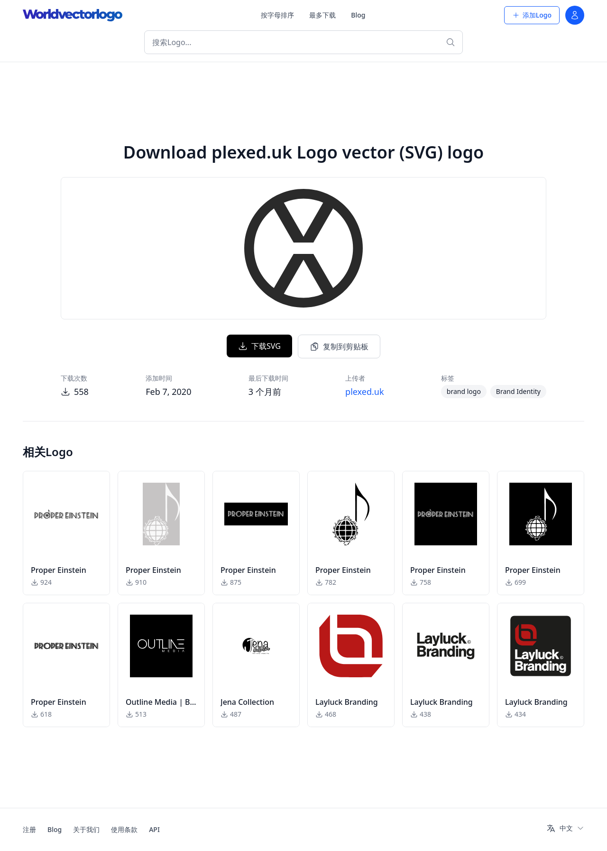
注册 (29, 829)
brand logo (464, 391)
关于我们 (86, 829)
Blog (358, 14)
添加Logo (532, 14)
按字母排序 (277, 14)
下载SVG (259, 346)
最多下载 (322, 14)
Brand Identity (518, 391)
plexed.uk (364, 391)
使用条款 (124, 829)
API (154, 829)
